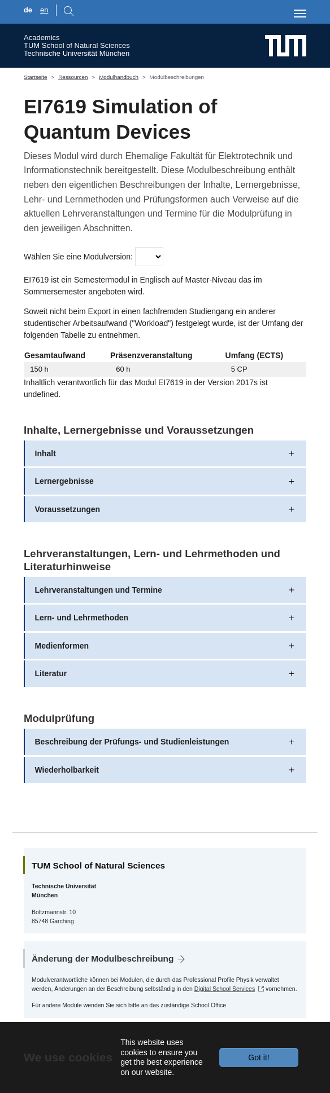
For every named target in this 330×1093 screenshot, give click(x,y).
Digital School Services (224, 988)
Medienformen (62, 645)
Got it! (258, 1057)
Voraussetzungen (68, 509)
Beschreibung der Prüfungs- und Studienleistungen (132, 741)
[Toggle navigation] (300, 13)
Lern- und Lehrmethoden (82, 617)
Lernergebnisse (64, 481)
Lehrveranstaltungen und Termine (98, 589)
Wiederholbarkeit (67, 769)
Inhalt (45, 453)
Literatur (51, 673)
